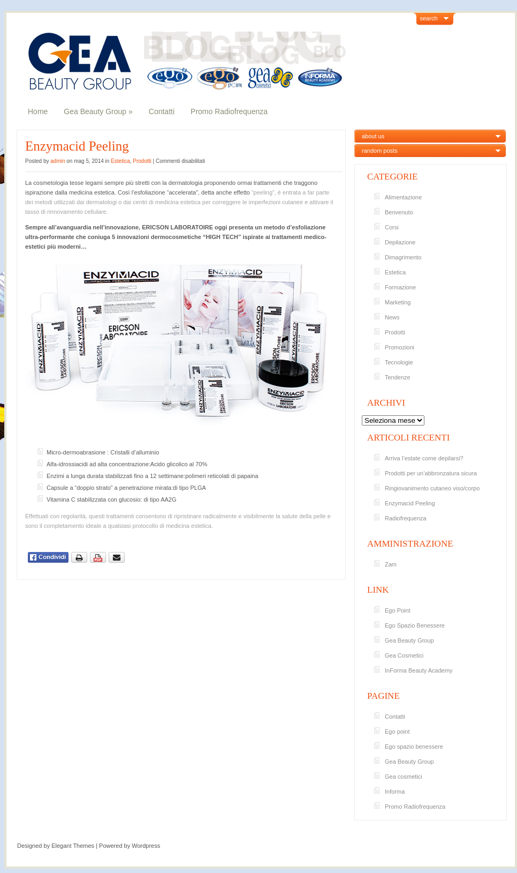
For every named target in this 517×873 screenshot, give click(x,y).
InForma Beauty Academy (419, 670)
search (429, 18)
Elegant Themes (72, 845)
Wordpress (146, 845)
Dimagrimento (403, 257)
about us (373, 136)
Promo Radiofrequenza (229, 111)
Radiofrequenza (406, 518)
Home (38, 111)
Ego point (397, 731)
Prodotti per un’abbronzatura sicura (431, 473)
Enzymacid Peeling (77, 146)
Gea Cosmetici (404, 655)
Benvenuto (399, 212)
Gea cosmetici (403, 776)
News (392, 317)
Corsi (392, 227)
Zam (391, 564)
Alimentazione (403, 197)
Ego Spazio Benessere (415, 625)
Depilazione (400, 242)
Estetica (120, 161)
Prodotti (142, 161)
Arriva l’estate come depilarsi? (424, 458)
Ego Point (397, 610)
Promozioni (399, 347)
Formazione (400, 287)
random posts (380, 150)
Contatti (161, 111)
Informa (395, 791)
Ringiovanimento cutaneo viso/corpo (432, 488)
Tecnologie (399, 362)
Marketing (397, 302)
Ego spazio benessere (414, 746)
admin (57, 161)
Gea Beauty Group (98, 111)
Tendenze (397, 377)
